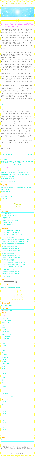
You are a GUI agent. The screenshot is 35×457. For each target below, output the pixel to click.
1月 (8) (3, 406)
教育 (2, 384)
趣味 (2, 395)
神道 (2, 352)
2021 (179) (4, 415)
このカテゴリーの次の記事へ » (28, 154)
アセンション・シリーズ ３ (7, 331)
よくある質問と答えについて (7, 217)
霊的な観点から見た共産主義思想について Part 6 (11, 255)
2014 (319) (4, 427)
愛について (4, 364)
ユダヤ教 (3, 343)
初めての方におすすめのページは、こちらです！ (10, 215)
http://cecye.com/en (5, 439)
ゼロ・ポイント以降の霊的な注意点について (10, 324)
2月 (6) (3, 404)
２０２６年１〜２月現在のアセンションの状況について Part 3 (13, 264)
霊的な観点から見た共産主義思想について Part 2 (11, 271)
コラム (3, 389)
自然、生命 (4, 386)
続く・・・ (4, 104)
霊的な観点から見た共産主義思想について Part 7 (11, 253)
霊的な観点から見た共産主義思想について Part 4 (11, 259)
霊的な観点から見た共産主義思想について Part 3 (11, 260)
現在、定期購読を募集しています (7, 305)
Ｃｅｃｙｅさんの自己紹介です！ (8, 224)
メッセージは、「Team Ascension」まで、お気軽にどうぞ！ (12, 287)
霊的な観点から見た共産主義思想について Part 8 (11, 252)
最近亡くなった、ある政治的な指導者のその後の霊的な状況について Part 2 (15, 241)
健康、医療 (4, 361)
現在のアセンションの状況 (6, 322)
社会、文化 (4, 377)
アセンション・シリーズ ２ (7, 329)
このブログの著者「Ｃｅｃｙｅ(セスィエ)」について (11, 208)
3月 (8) (3, 402)
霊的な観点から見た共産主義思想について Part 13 (11, 237)
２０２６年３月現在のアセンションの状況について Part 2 (12, 232)
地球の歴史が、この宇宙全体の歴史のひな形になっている (11, 170)
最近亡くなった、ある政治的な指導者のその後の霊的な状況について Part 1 (15, 243)
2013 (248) (4, 429)
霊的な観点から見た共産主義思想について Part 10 (11, 248)
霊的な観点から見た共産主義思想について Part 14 (11, 236)
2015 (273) (4, 425)
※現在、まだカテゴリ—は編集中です (8, 396)
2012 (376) (4, 431)
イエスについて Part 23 (5, 198)
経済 (2, 379)
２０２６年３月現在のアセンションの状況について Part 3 (12, 230)
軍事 (2, 380)
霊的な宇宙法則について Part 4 (7, 191)
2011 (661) (4, 432)
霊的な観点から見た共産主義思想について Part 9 (11, 250)
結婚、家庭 (4, 372)
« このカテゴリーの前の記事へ (6, 154)
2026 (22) (4, 401)
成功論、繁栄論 (4, 373)
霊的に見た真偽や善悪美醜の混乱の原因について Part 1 (11, 181)
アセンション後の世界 (6, 336)
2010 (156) (4, 434)
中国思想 (3, 350)
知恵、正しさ (4, 366)
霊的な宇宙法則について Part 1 (7, 196)
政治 (2, 375)
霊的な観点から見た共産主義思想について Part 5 (11, 257)
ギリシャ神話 (4, 354)
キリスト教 (4, 345)
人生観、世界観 (4, 359)
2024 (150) (4, 409)
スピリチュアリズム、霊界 (6, 338)
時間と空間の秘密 (5, 357)
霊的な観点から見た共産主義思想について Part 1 (11, 273)
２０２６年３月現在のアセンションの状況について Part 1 (12, 234)
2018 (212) (4, 420)
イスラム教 (4, 347)
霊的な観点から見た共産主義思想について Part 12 (11, 244)
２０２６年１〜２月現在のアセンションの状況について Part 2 (13, 266)
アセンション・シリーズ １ (7, 327)
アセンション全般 (5, 318)
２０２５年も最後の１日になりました (8, 269)
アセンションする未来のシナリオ (8, 320)
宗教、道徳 (4, 340)
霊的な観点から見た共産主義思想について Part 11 (11, 246)
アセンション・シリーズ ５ (7, 334)
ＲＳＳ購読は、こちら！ (7, 310)
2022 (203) (4, 413)
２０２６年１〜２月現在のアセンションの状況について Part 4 (13, 262)
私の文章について (5, 218)
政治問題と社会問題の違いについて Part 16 (9, 178)
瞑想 (2, 370)
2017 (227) (4, 422)
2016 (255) (4, 424)
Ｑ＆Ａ (3, 391)
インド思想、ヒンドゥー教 (6, 348)
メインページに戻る (17, 164)
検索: (2, 282)
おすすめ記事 (4, 315)
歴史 (2, 382)
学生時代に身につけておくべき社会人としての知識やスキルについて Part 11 (15, 172)
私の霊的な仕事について (6, 325)
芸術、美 (3, 368)
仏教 (2, 341)
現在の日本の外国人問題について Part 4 (9, 275)
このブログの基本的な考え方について (8, 213)
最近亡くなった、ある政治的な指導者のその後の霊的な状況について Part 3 (15, 239)
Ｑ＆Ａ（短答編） (5, 393)
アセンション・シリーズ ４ (7, 332)
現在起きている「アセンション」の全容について (10, 220)
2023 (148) (4, 411)
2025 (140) (4, 408)
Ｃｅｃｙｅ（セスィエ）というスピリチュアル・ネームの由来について (14, 226)
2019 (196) (4, 418)
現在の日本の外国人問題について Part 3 (9, 276)
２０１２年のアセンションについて (8, 222)
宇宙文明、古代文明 (5, 363)
